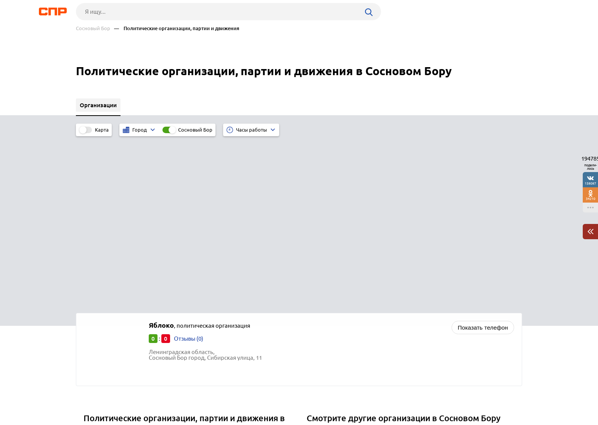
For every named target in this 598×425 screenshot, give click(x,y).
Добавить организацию (487, 396)
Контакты (246, 397)
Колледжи (323, 302)
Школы (319, 264)
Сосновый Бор (93, 28)
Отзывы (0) (188, 168)
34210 (590, 198)
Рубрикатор (90, 397)
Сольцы (96, 274)
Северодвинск (105, 284)
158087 (590, 183)
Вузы (316, 292)
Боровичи (99, 293)
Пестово (97, 313)
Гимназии (322, 273)
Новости (137, 397)
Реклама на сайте (191, 397)
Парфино (98, 303)
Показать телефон (483, 157)
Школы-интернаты (334, 283)
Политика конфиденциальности (178, 419)
